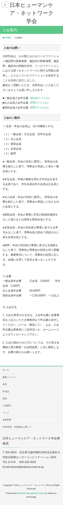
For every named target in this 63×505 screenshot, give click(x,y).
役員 (5, 398)
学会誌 (6, 391)
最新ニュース (9, 377)
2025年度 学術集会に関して (17, 427)
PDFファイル (39, 102)
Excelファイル (39, 98)
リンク (6, 412)
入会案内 (7, 405)
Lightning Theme (36, 493)
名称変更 (7, 419)
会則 (5, 384)
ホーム (6, 370)
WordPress (22, 493)
